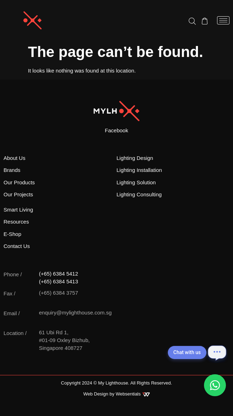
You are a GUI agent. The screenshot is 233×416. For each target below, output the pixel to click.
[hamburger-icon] (223, 20)
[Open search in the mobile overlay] (192, 21)
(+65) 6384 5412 (58, 274)
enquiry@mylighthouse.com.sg (75, 313)
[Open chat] (217, 352)
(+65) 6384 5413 (58, 281)
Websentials (133, 394)
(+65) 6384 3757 (58, 293)
